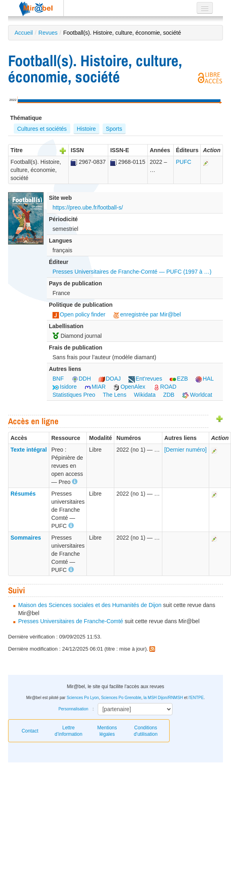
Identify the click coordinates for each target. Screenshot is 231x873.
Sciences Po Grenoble (121, 697)
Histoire (86, 129)
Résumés (23, 493)
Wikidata (145, 394)
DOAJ (110, 378)
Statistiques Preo (73, 394)
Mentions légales (107, 731)
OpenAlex (129, 386)
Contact (29, 731)
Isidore (64, 386)
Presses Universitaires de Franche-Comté (70, 621)
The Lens (114, 394)
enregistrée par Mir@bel (147, 314)
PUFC (183, 162)
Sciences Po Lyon (83, 697)
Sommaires (25, 537)
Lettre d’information (68, 731)
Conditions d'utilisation (146, 731)
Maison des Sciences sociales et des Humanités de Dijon (90, 605)
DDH (81, 378)
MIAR (95, 386)
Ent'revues (145, 378)
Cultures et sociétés (42, 129)
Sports (114, 129)
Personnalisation (73, 709)
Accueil (24, 32)
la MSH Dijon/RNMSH (163, 697)
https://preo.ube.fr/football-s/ (87, 207)
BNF (58, 378)
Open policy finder (78, 314)
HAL (204, 378)
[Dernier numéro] (185, 449)
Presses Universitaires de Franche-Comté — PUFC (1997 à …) (132, 271)
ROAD (164, 386)
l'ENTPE (196, 697)
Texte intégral (28, 449)
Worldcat (197, 394)
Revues (47, 32)
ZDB (168, 394)
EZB (179, 378)
